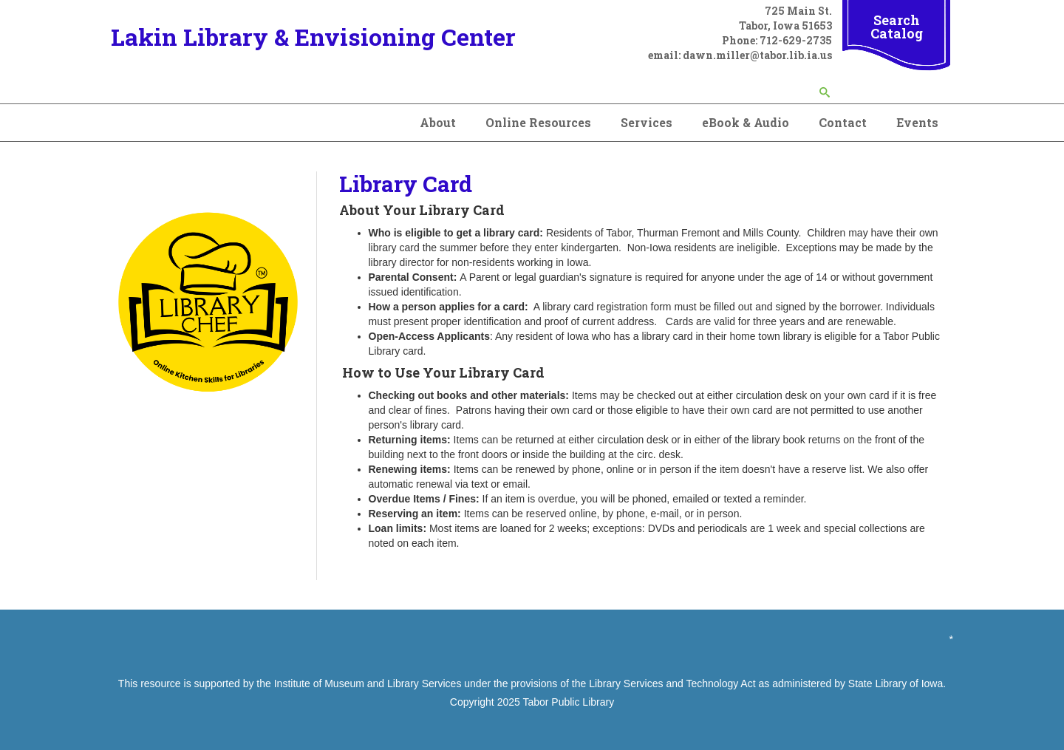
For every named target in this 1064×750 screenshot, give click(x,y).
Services (646, 122)
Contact (843, 122)
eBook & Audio (745, 122)
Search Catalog (896, 26)
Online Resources (538, 122)
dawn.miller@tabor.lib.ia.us (757, 55)
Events (917, 122)
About (438, 122)
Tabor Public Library (568, 702)
